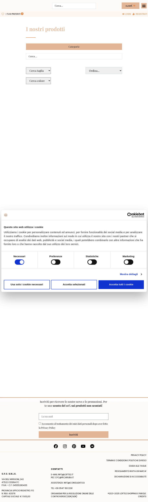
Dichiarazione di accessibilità (130, 476)
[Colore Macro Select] (38, 80)
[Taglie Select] (38, 70)
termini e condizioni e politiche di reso (126, 460)
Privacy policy (138, 455)
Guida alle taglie (137, 465)
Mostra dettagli (129, 274)
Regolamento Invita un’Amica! (130, 471)
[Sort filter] (104, 70)
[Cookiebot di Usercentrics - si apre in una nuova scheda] (129, 215)
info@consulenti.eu (74, 482)
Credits (142, 496)
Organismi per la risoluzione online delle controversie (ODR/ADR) (72, 495)
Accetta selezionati (74, 284)
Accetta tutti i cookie (121, 284)
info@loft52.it (65, 474)
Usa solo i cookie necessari (27, 284)
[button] (144, 5)
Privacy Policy (48, 427)
